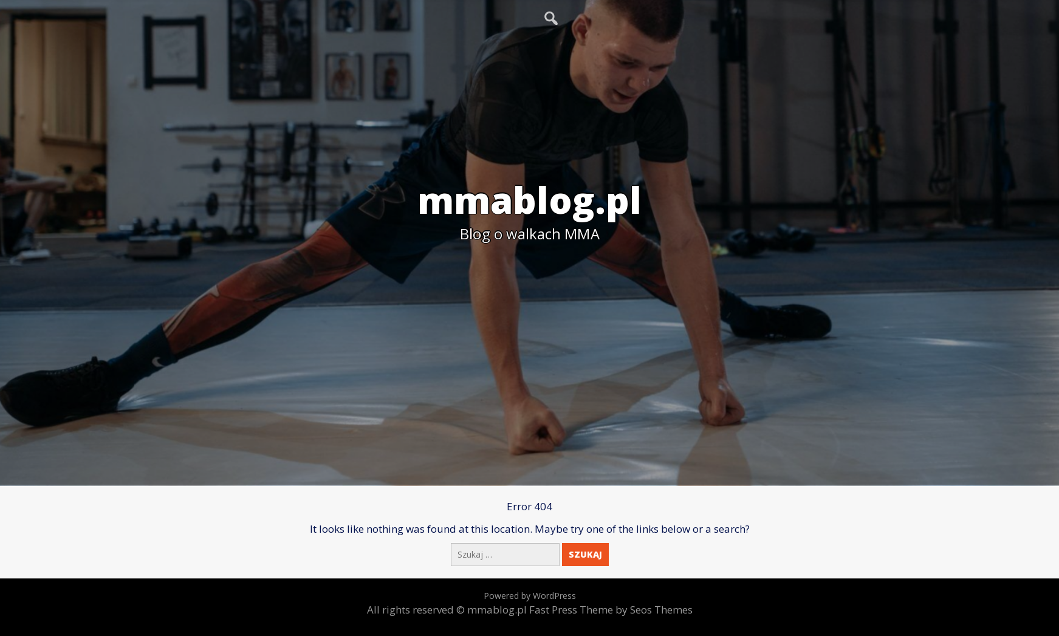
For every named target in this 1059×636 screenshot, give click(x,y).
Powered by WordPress (530, 595)
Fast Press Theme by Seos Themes (611, 610)
